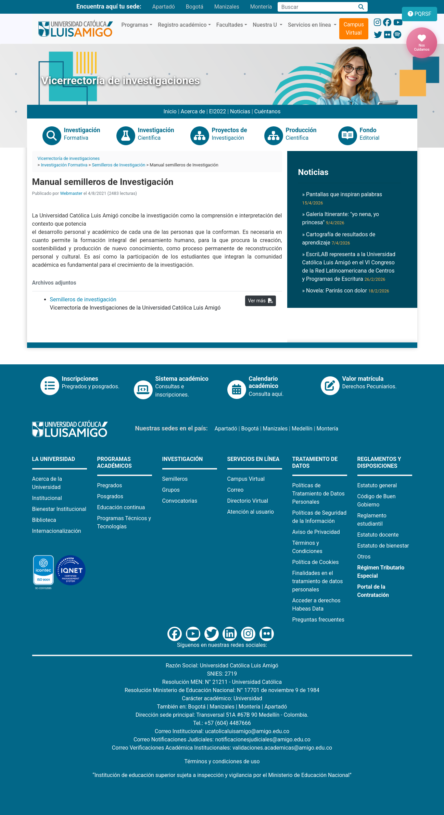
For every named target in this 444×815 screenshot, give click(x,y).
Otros (364, 556)
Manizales (226, 6)
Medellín (302, 428)
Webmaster (71, 193)
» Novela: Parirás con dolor (345, 290)
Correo (235, 490)
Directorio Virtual (247, 501)
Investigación (182, 459)
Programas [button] (135, 25)
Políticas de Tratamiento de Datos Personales (318, 493)
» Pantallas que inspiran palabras (342, 198)
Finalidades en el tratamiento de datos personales (317, 581)
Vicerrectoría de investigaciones (69, 158)
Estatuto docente (378, 534)
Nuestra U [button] (265, 25)
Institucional (47, 498)
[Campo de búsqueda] (316, 7)
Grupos (171, 490)
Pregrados (109, 485)
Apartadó (163, 6)
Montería (261, 6)
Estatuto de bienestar (383, 545)
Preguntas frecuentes (318, 619)
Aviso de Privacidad (316, 532)
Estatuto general (377, 485)
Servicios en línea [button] (310, 25)
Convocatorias (180, 501)
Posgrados (110, 496)
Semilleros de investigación (83, 299)
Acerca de (193, 111)
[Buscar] (361, 7)
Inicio (170, 111)
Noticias (240, 111)
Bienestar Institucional (59, 509)
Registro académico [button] (182, 25)
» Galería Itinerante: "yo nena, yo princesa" (340, 218)
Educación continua (121, 507)
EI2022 (217, 111)
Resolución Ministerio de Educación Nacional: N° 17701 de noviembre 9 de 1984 (222, 690)
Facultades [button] (229, 25)
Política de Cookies (315, 562)
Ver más (260, 300)
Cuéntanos (267, 111)
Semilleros (175, 479)
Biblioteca (44, 520)
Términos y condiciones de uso (221, 761)
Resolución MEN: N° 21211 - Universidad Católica (222, 682)
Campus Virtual (354, 28)
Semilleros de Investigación (118, 164)
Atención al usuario (250, 512)
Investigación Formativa (64, 164)
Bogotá (194, 6)
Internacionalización (56, 531)
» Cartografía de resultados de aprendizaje (339, 238)
